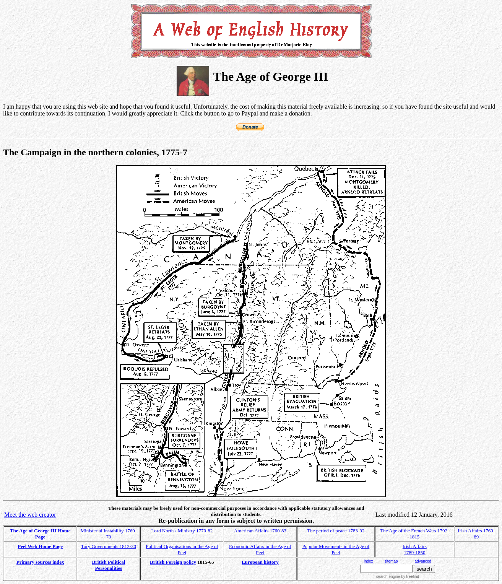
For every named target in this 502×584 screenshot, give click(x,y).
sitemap (391, 561)
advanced (423, 561)
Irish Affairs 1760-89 (476, 534)
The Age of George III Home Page (40, 534)
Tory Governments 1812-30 (108, 546)
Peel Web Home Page (40, 546)
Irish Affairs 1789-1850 (415, 549)
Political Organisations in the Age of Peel (182, 549)
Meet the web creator (30, 514)
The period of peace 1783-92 (335, 531)
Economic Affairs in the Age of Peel (260, 549)
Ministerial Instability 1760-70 (109, 534)
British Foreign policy (173, 562)
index (368, 561)
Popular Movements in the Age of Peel (335, 549)
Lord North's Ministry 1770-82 (182, 531)
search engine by (397, 576)
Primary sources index (40, 562)
